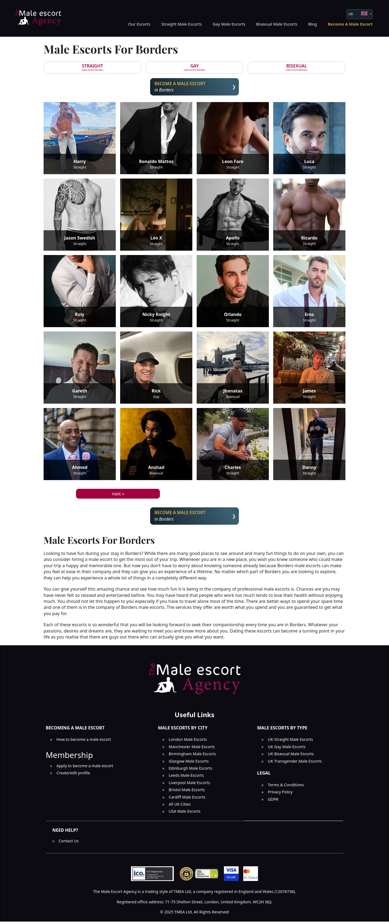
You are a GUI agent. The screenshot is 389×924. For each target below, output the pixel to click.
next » (118, 495)
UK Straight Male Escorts (290, 741)
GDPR (273, 801)
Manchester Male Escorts (192, 748)
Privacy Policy (280, 794)
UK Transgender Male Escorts (295, 763)
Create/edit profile (73, 775)
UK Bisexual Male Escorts (291, 756)
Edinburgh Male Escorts (190, 770)
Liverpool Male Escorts (189, 784)
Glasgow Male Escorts (189, 763)
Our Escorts (139, 24)
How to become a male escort (83, 741)
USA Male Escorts (184, 813)
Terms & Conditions (286, 787)
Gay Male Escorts (229, 24)
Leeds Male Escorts (186, 777)
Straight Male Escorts (181, 24)
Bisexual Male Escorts (276, 24)
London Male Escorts (188, 741)
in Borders (194, 87)
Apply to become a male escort (84, 767)
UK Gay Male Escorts (286, 748)
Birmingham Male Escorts (192, 756)
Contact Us (68, 843)
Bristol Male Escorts (187, 792)
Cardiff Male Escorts (187, 799)
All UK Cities (179, 806)
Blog (312, 24)
